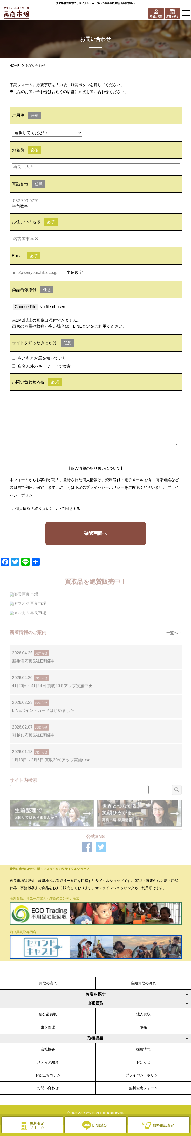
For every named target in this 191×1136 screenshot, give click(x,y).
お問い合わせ (48, 1088)
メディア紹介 (48, 1062)
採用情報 (143, 1049)
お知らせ (143, 1062)
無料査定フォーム (143, 1088)
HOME (15, 66)
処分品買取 (48, 1014)
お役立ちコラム (47, 1075)
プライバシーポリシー (143, 1075)
